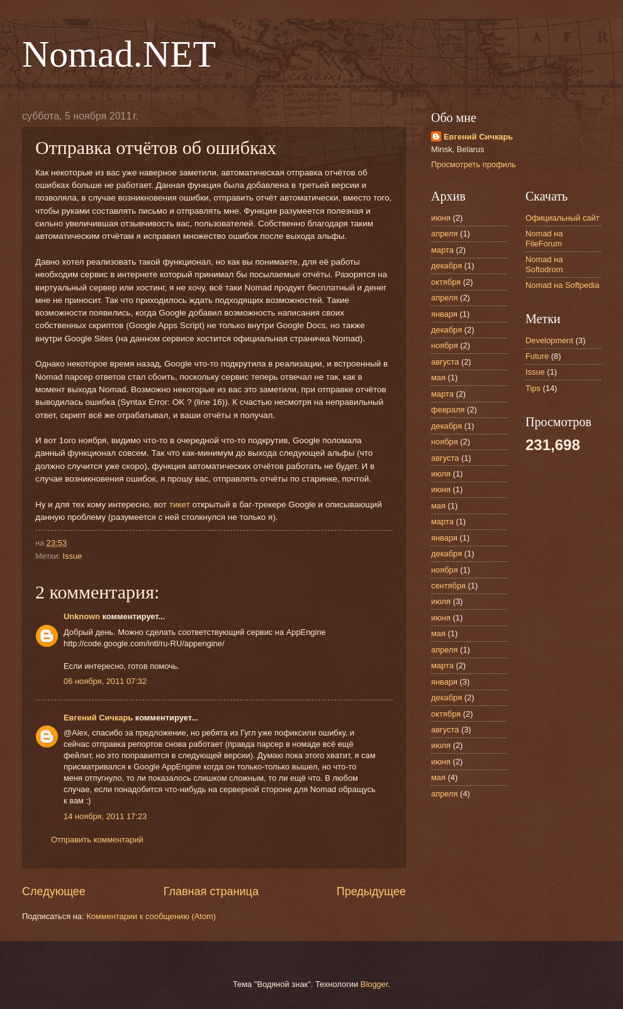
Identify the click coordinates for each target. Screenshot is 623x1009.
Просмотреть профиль (473, 164)
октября (446, 282)
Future (537, 356)
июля (441, 473)
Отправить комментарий (97, 839)
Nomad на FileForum (544, 238)
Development (549, 340)
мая (438, 377)
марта (442, 250)
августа (445, 362)
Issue (72, 556)
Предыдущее (371, 891)
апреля (444, 233)
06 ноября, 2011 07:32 (105, 681)
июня (441, 218)
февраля (447, 409)
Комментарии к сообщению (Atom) (151, 916)
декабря (446, 265)
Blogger (374, 984)
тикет (179, 504)
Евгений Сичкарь (98, 717)
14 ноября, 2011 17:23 (105, 816)
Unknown (82, 616)
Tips (533, 388)
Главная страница (211, 891)
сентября (448, 585)
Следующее (54, 891)
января (444, 314)
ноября (444, 345)
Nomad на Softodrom (544, 264)
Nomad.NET (119, 54)
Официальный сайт (562, 218)
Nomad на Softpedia (562, 285)
